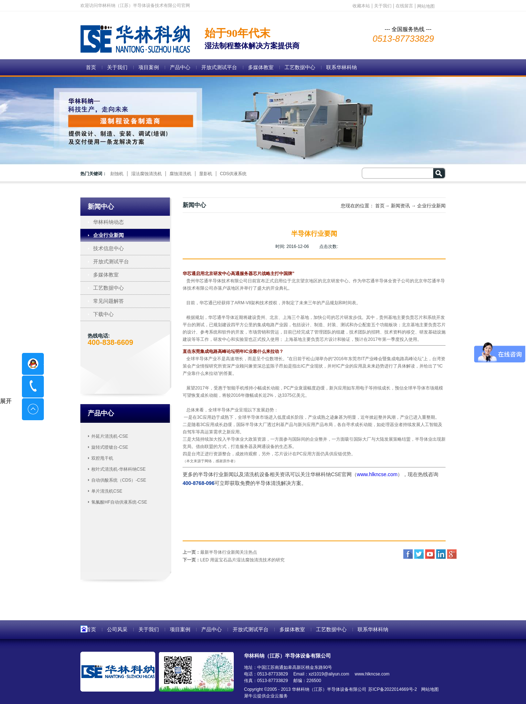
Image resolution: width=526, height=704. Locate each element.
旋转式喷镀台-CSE (109, 447)
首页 (91, 67)
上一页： (220, 552)
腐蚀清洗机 (180, 173)
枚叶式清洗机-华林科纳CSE (118, 469)
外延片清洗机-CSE (109, 436)
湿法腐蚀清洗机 (146, 173)
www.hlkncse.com (377, 474)
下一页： (234, 559)
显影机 (205, 173)
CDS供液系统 (233, 173)
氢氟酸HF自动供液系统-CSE (119, 502)
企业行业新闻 (431, 205)
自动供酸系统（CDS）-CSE (118, 480)
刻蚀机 (116, 173)
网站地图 (429, 689)
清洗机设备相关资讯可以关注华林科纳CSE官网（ (300, 474)
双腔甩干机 (102, 458)
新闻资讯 (400, 205)
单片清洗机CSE (106, 491)
